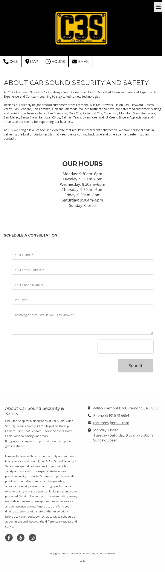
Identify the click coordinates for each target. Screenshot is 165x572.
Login (82, 560)
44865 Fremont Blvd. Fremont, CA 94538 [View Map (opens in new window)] (125, 408)
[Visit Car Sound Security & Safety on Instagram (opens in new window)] (32, 537)
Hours (55, 61)
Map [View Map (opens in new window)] (31, 61)
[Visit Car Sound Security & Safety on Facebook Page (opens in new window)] (9, 537)
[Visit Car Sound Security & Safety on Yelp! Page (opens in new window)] (20, 537)
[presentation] (125, 346)
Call (10, 61)
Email (80, 61)
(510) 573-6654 (117, 415)
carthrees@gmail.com (111, 422)
